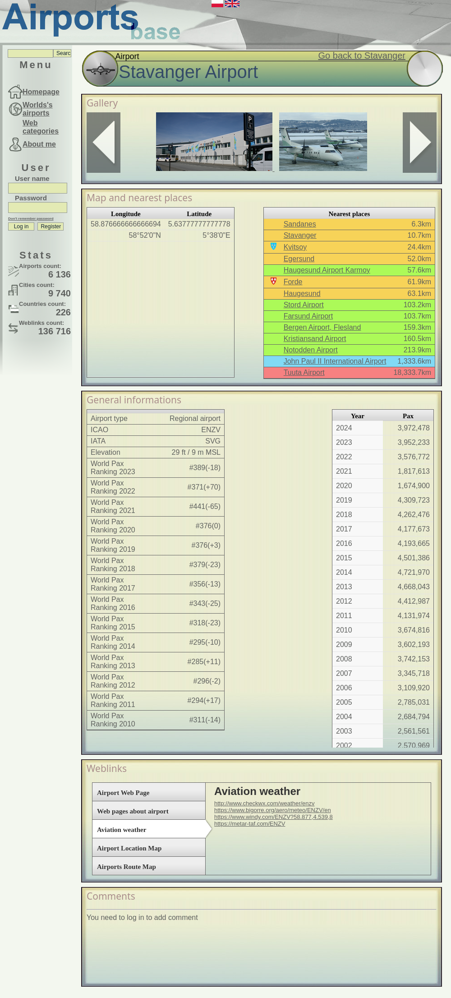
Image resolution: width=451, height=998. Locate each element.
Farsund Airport (308, 316)
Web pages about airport (133, 811)
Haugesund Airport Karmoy (327, 270)
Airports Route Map (126, 866)
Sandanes (300, 224)
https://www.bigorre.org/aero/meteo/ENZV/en (272, 810)
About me (39, 144)
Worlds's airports (38, 109)
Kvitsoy (295, 247)
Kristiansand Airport (315, 338)
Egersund (299, 259)
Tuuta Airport (304, 372)
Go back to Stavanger (361, 55)
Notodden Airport (311, 350)
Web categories (41, 127)
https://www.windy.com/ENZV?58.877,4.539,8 (273, 816)
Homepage (41, 92)
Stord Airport (304, 305)
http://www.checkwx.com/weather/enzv (264, 803)
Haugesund (302, 293)
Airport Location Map (129, 848)
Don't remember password (31, 219)
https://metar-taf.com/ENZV (249, 823)
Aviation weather (121, 829)
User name (32, 178)
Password (31, 198)
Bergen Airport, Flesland (322, 327)
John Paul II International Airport (335, 361)
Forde (293, 282)
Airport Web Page (123, 792)
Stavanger (300, 235)
